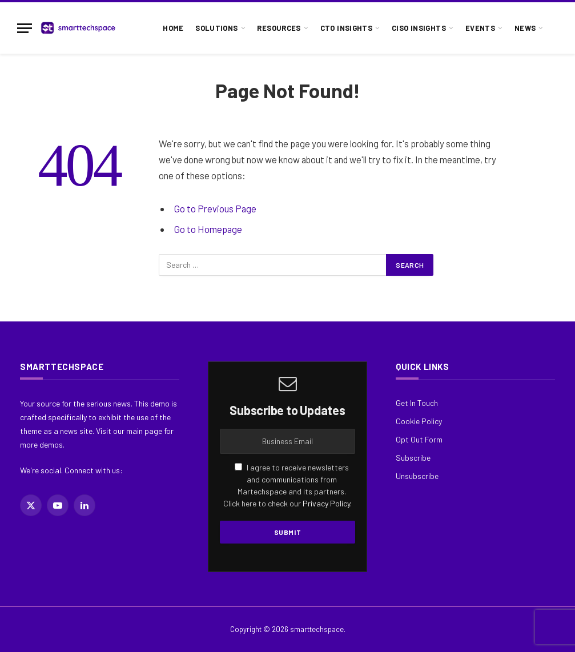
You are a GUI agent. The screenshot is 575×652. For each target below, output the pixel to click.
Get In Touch (417, 403)
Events (480, 28)
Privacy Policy (326, 503)
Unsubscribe (417, 476)
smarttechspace (317, 629)
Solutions (216, 28)
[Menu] (24, 28)
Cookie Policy (419, 421)
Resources (278, 28)
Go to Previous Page (215, 208)
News (525, 28)
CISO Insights (419, 28)
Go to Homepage (208, 229)
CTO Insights (346, 28)
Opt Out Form (419, 439)
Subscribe (413, 457)
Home (173, 28)
